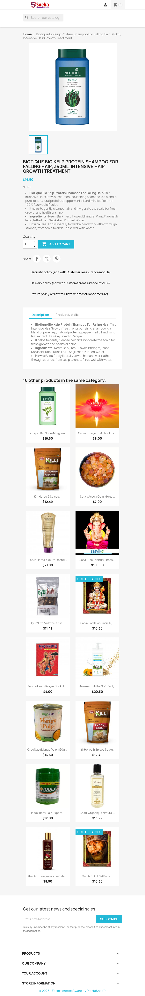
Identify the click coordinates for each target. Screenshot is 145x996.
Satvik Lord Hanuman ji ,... (97, 623)
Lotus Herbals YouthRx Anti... (48, 560)
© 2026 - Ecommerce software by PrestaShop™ (72, 991)
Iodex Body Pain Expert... (47, 813)
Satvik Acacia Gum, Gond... (97, 496)
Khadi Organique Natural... (97, 813)
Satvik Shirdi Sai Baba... (97, 876)
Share (37, 259)
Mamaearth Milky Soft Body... (97, 686)
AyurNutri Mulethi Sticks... (48, 623)
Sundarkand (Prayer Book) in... (47, 686)
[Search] (43, 17)
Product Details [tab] (66, 315)
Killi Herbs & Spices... (47, 496)
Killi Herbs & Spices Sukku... (97, 749)
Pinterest (57, 259)
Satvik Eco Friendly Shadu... (97, 560)
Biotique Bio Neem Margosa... (47, 433)
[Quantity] (27, 244)
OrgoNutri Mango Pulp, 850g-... (47, 749)
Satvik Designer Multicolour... (97, 433)
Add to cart (56, 244)
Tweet (47, 259)
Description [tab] (40, 315)
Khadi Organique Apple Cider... (47, 876)
